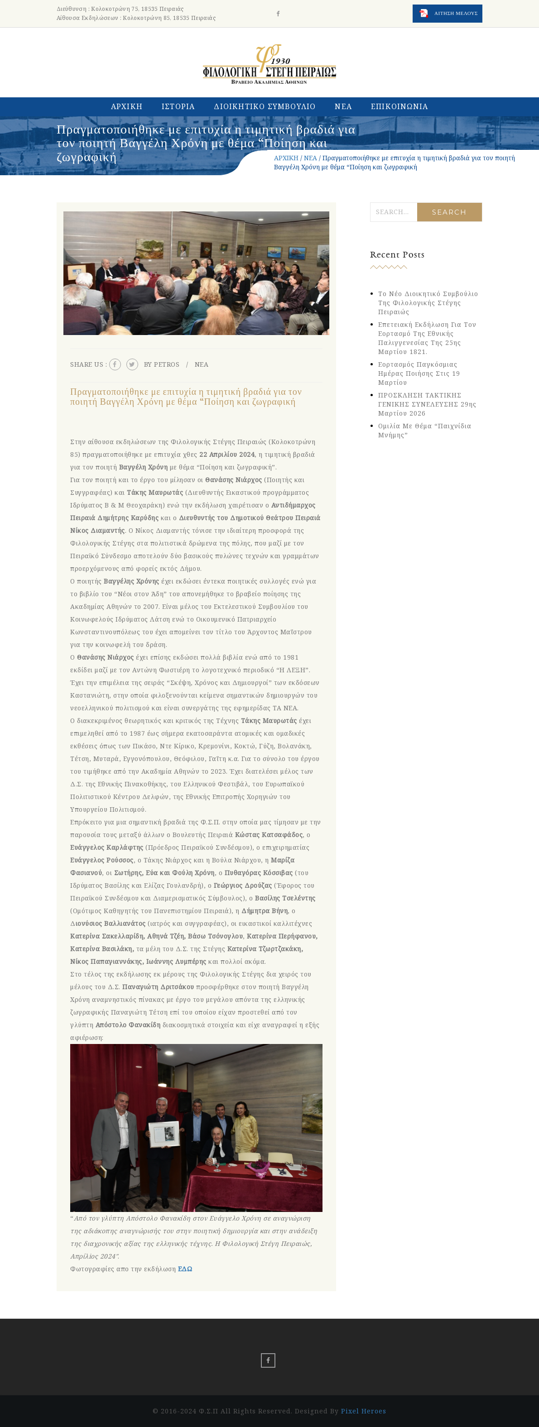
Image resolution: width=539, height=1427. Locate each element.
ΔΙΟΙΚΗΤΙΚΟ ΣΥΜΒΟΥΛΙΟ (265, 106)
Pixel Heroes (363, 1411)
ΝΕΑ (343, 106)
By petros (162, 364)
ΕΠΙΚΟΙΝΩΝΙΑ (399, 106)
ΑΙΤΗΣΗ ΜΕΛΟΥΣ (448, 13)
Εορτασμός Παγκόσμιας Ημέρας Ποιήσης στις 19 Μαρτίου (419, 373)
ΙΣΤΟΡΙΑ (178, 106)
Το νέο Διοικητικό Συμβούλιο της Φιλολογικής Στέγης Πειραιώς (428, 302)
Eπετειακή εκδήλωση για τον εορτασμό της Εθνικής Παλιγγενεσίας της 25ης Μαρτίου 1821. (427, 338)
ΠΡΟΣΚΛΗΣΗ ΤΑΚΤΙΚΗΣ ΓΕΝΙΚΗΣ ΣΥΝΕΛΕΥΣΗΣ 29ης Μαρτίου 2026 (427, 404)
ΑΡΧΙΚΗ (127, 106)
